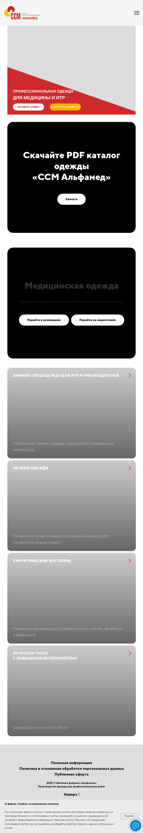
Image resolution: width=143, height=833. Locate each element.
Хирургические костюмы (42, 572)
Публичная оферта (72, 797)
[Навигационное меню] (136, 13)
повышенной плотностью (45, 673)
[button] (28, 106)
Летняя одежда (30, 474)
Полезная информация (71, 785)
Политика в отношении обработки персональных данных (71, 791)
